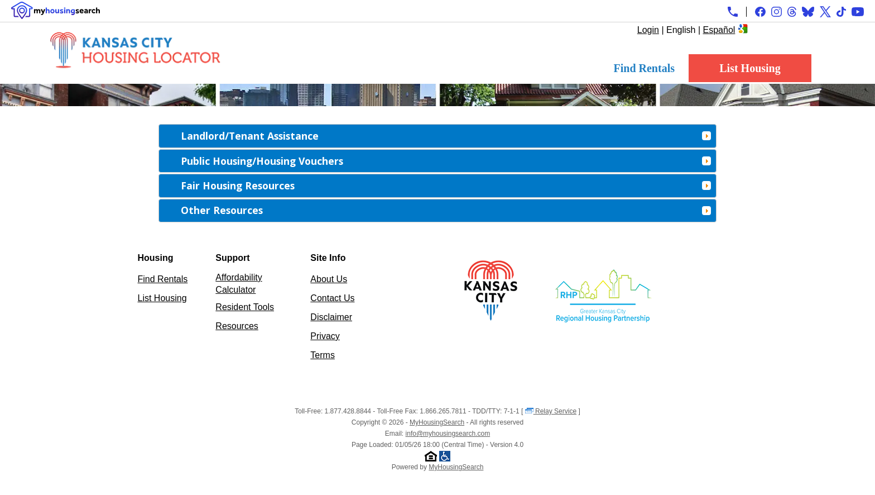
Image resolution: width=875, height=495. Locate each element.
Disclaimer (331, 317)
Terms (322, 355)
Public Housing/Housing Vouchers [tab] (446, 161)
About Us (328, 279)
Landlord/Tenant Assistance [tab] (446, 135)
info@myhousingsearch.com (448, 433)
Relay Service (550, 411)
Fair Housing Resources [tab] (446, 185)
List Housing (749, 68)
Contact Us (332, 298)
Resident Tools (244, 307)
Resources (236, 326)
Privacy (324, 336)
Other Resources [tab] (446, 210)
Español (719, 30)
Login (648, 30)
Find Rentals (644, 68)
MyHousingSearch (437, 422)
